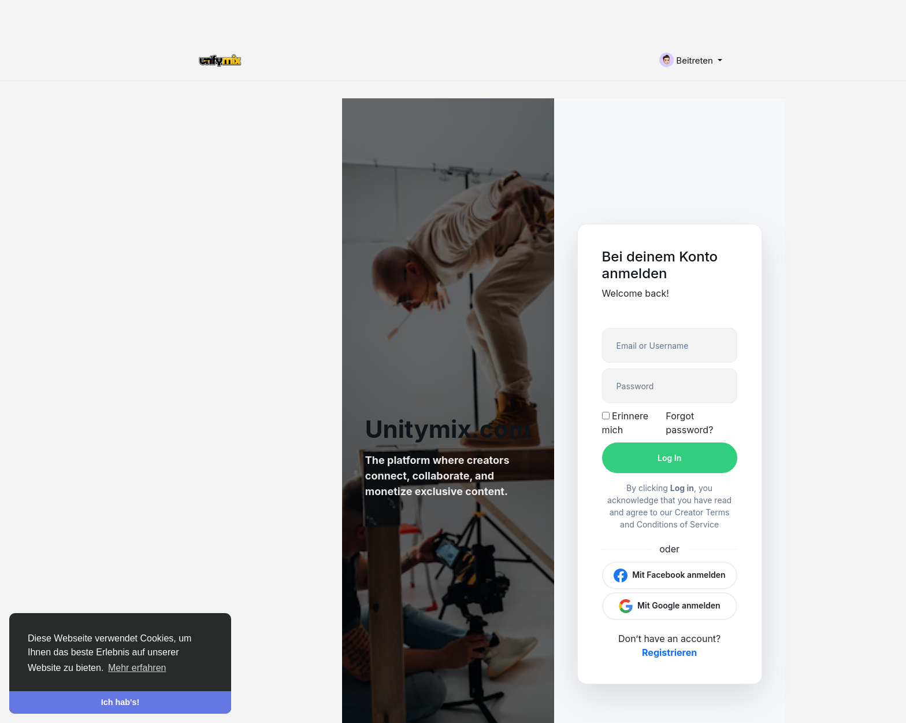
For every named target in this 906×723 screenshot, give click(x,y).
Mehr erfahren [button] (137, 668)
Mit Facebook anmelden (670, 575)
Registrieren (669, 652)
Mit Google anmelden (670, 606)
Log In (669, 458)
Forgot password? (689, 423)
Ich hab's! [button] (120, 702)
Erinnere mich (625, 423)
